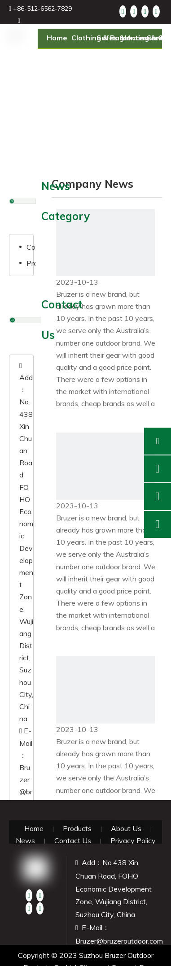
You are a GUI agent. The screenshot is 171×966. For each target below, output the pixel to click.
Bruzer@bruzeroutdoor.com (119, 940)
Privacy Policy (133, 840)
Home (34, 828)
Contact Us (72, 840)
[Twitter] (145, 11)
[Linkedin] (133, 11)
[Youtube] (156, 11)
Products (77, 828)
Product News (30, 263)
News (25, 840)
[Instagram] (40, 907)
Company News (30, 247)
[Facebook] (123, 11)
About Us (126, 828)
